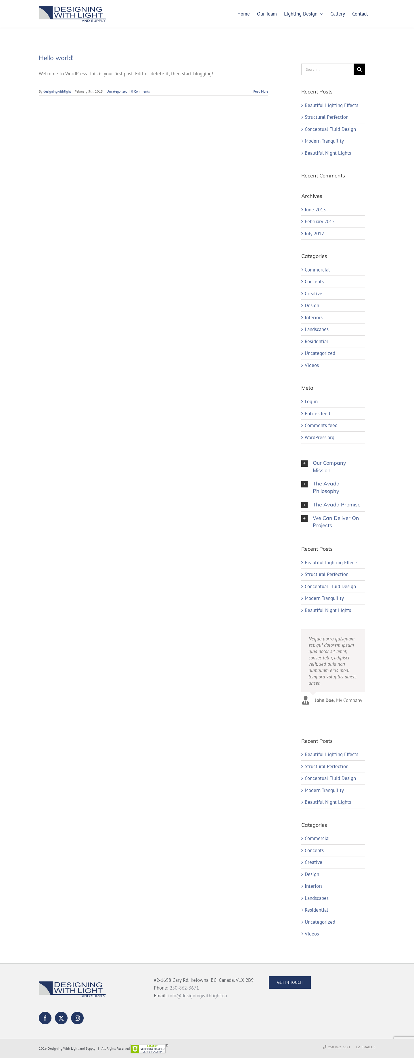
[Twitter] (61, 1018)
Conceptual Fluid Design (330, 129)
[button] (333, 466)
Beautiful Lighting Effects (331, 105)
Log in (311, 401)
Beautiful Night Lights (328, 153)
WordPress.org (319, 437)
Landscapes (317, 329)
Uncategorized (117, 91)
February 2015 (320, 221)
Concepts (314, 282)
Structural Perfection (326, 117)
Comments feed (321, 425)
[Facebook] (45, 1018)
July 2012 (314, 233)
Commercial (317, 270)
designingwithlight (57, 91)
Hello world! (56, 58)
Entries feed (317, 413)
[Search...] (327, 69)
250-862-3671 (184, 988)
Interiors (314, 318)
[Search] (359, 69)
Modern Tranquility (324, 141)
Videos (312, 365)
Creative (313, 294)
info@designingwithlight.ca (197, 995)
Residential (316, 341)
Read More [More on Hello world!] (260, 91)
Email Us (365, 1047)
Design (312, 306)
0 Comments (140, 91)
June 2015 (315, 209)
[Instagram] (77, 1018)
